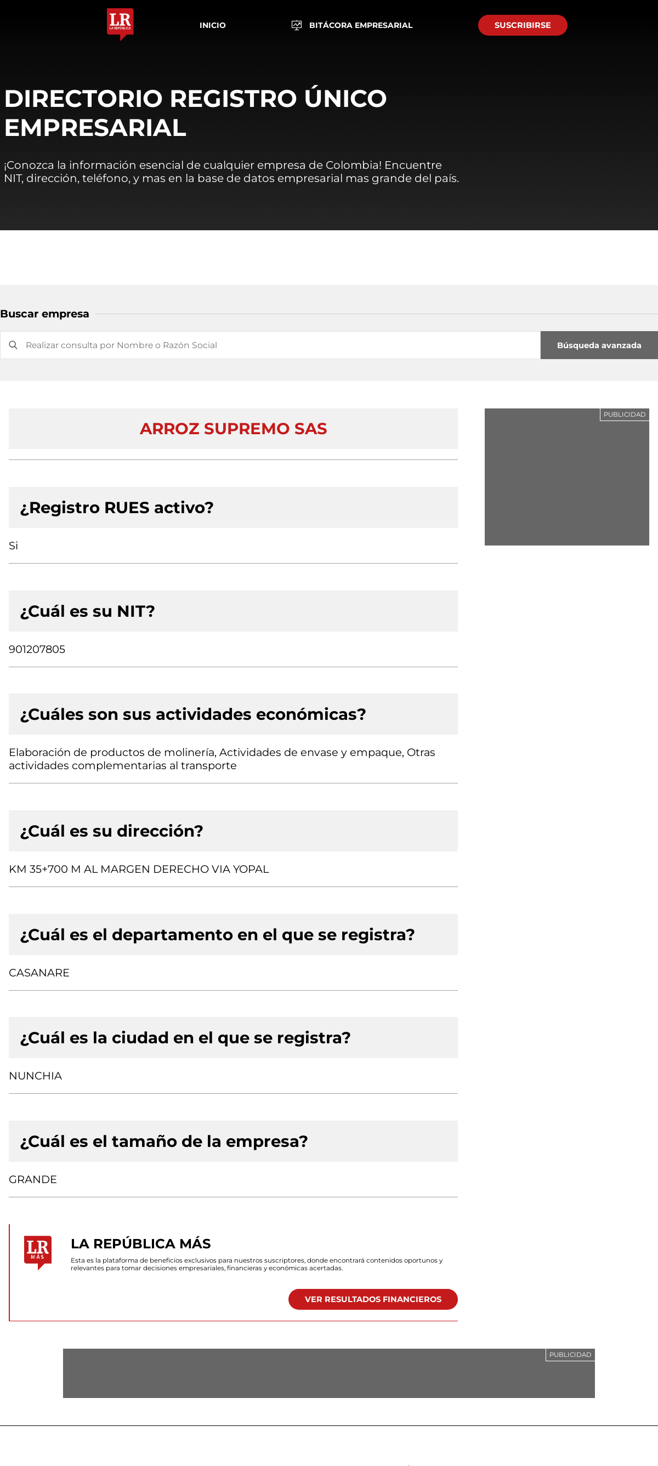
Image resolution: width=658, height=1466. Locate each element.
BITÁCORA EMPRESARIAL (352, 25)
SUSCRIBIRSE (523, 25)
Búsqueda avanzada (599, 345)
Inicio (213, 25)
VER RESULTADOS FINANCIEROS (373, 1299)
